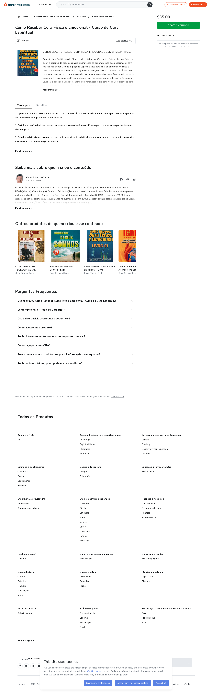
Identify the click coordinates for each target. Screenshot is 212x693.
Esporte (84, 617)
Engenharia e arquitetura (31, 498)
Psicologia (85, 540)
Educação (84, 512)
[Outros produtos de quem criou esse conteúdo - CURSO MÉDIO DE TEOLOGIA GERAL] (31, 252)
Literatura (85, 531)
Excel (144, 613)
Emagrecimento (88, 613)
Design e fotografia (90, 467)
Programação (148, 617)
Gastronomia (24, 481)
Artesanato (85, 576)
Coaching (146, 444)
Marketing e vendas (153, 554)
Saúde (83, 627)
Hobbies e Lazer (27, 554)
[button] (72, 301)
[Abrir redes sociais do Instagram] (134, 180)
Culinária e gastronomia (31, 467)
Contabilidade (149, 503)
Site (144, 622)
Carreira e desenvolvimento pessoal (162, 435)
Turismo (22, 558)
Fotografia (85, 476)
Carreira (145, 439)
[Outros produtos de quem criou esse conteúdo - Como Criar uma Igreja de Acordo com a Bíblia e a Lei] (134, 252)
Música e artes (88, 572)
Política (83, 536)
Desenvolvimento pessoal (155, 449)
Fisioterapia (85, 622)
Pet (19, 439)
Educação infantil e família (156, 467)
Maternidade (148, 471)
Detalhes (41, 105)
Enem (82, 517)
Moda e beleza (26, 572)
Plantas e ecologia (152, 572)
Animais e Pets (26, 435)
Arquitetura (23, 503)
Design (83, 471)
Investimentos (149, 517)
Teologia (84, 453)
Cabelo (21, 576)
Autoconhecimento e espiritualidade (100, 435)
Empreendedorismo (151, 508)
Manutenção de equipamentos (96, 554)
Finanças (146, 512)
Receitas (22, 485)
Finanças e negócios (153, 498)
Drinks (21, 476)
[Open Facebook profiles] (20, 666)
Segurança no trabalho (29, 508)
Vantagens (23, 105)
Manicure (22, 586)
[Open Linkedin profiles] (33, 666)
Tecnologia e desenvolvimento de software (166, 608)
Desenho (84, 581)
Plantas (146, 581)
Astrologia (85, 439)
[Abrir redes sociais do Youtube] (127, 180)
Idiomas (83, 522)
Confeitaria (23, 471)
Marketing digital (150, 558)
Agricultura (147, 576)
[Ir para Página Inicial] (18, 4)
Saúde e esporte (89, 608)
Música (83, 586)
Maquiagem (23, 590)
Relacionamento (26, 613)
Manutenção (86, 558)
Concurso (84, 503)
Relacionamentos (27, 608)
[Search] (150, 4)
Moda (20, 595)
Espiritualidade (87, 444)
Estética (22, 581)
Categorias (44, 4)
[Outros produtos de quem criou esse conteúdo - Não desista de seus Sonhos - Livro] (65, 252)
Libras (83, 526)
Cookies (188, 684)
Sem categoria (26, 640)
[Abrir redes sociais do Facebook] (121, 180)
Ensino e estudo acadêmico (95, 498)
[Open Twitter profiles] (26, 666)
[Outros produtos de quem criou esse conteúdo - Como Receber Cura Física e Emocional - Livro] (100, 252)
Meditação (85, 449)
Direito (83, 508)
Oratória (146, 453)
